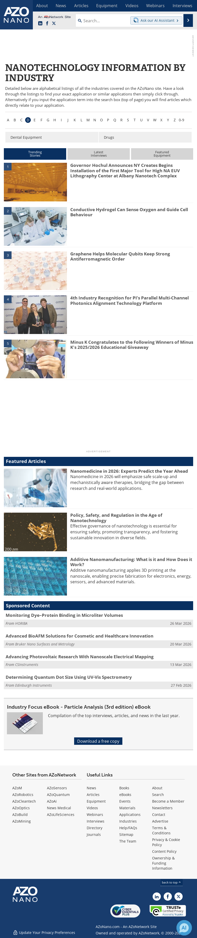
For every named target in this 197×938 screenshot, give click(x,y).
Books (124, 787)
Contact (158, 814)
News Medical (59, 807)
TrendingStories (35, 154)
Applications (130, 814)
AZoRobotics (22, 794)
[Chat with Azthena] (184, 927)
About (157, 787)
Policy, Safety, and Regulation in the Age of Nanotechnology (116, 517)
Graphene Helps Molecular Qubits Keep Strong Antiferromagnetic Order (120, 256)
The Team (127, 841)
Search (158, 794)
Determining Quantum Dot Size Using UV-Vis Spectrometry (69, 677)
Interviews (95, 821)
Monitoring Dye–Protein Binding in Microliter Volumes (64, 615)
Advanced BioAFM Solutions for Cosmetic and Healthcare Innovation (79, 636)
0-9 (181, 119)
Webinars (95, 814)
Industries (128, 821)
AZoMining (21, 821)
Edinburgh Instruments (33, 685)
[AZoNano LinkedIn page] (40, 23)
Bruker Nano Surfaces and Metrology (44, 644)
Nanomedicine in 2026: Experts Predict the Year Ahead (129, 471)
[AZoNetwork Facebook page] (47, 23)
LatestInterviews (99, 154)
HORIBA (21, 623)
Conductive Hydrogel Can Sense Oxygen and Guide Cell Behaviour (129, 212)
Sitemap (126, 834)
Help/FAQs (128, 827)
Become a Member (168, 801)
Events (125, 801)
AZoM (17, 787)
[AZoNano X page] (54, 23)
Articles (93, 794)
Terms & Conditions (161, 830)
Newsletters (162, 807)
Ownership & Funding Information (163, 863)
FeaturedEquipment (162, 154)
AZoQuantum (58, 794)
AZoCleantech (24, 801)
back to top (171, 882)
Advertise (160, 821)
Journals (94, 834)
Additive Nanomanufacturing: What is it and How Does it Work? (131, 561)
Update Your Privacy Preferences (44, 931)
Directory (94, 827)
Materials (127, 807)
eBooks (125, 794)
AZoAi (52, 801)
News (91, 787)
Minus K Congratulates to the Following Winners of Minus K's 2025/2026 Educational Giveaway (131, 344)
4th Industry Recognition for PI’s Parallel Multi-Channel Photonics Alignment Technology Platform (129, 300)
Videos (92, 807)
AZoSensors (57, 787)
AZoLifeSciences (60, 814)
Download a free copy (98, 741)
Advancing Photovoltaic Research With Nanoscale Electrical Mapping (80, 657)
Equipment (96, 801)
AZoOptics (21, 807)
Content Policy (164, 851)
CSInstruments (26, 664)
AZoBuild (20, 814)
